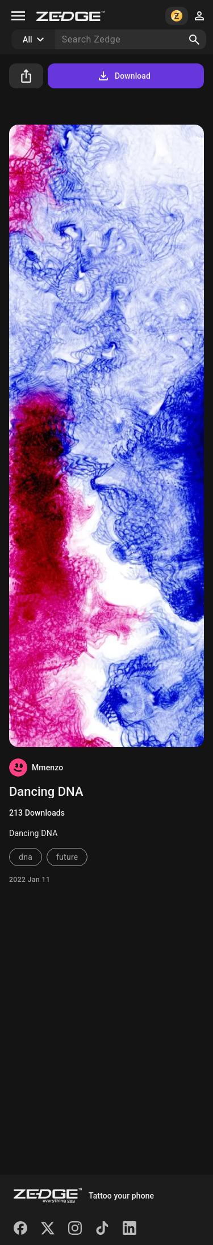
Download (124, 76)
